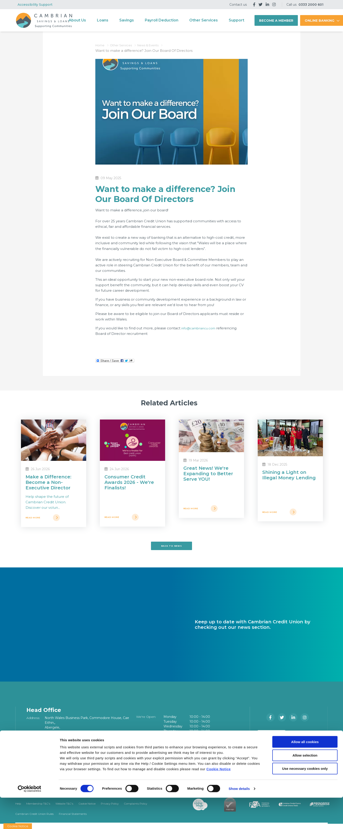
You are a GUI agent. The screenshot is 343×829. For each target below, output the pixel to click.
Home (101, 45)
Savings (134, 20)
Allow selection (304, 787)
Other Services (211, 20)
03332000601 (56, 751)
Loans (111, 20)
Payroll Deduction (170, 20)
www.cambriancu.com (64, 760)
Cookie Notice (218, 800)
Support (244, 20)
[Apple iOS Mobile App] (272, 738)
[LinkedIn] (267, 4)
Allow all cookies (305, 773)
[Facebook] (254, 4)
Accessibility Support (35, 5)
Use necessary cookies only (305, 800)
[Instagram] (274, 4)
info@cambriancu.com (201, 328)
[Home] (43, 20)
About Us (85, 20)
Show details (239, 820)
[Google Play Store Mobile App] (305, 738)
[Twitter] (260, 4)
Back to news (171, 549)
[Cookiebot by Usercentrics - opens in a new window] (29, 820)
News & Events (155, 45)
